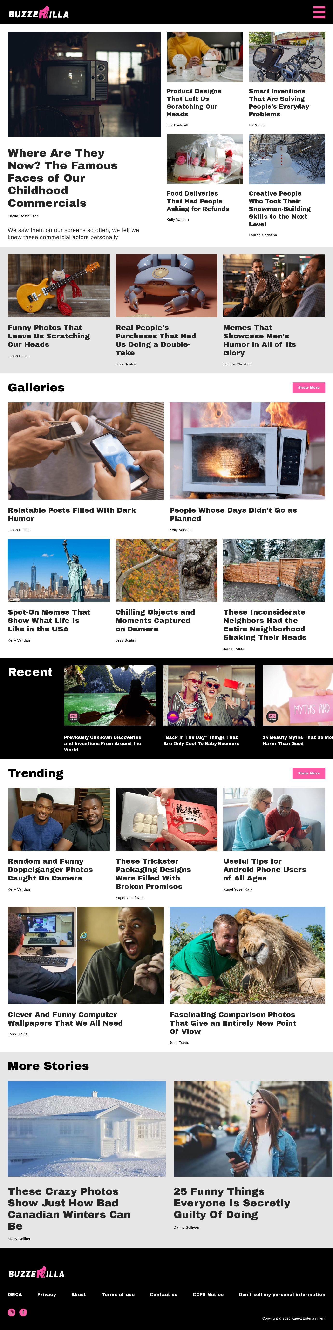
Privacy (46, 1294)
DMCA (15, 1294)
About (78, 1294)
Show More (309, 388)
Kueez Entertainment (308, 1318)
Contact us (163, 1294)
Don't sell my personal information (282, 1294)
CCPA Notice (208, 1294)
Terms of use (118, 1294)
